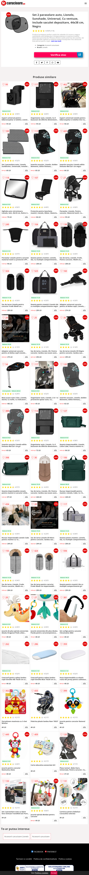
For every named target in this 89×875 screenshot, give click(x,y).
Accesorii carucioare (40, 836)
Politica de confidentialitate (45, 859)
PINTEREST (50, 851)
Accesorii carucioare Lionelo (16, 836)
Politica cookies (65, 859)
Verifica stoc (67, 54)
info (26, 124)
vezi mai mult (56, 41)
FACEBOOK (37, 851)
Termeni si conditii (24, 859)
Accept (54, 873)
